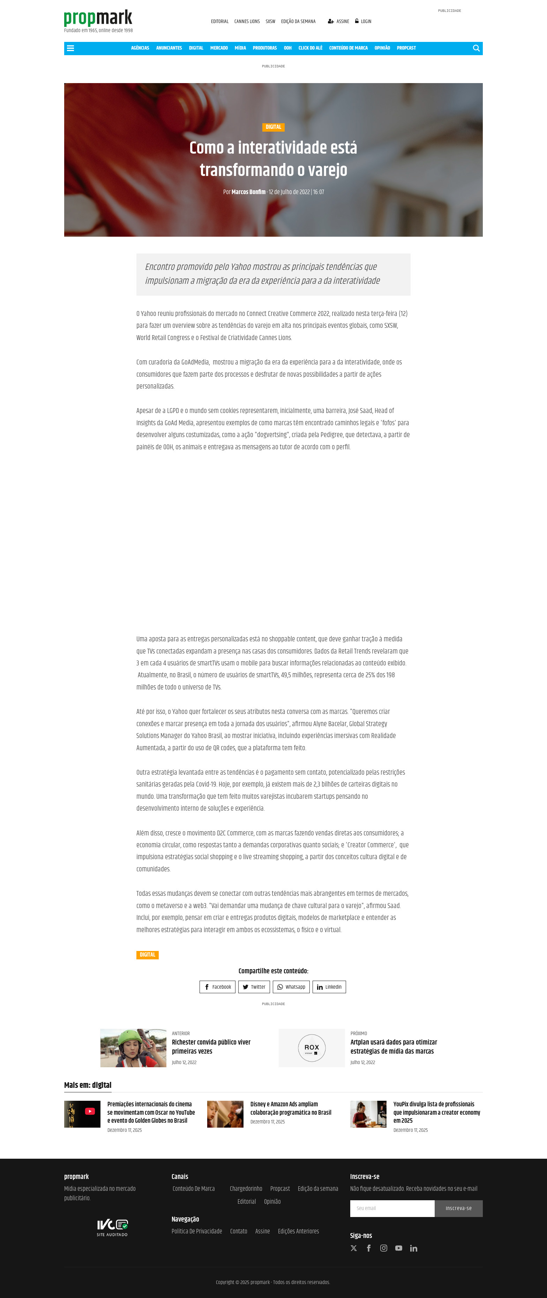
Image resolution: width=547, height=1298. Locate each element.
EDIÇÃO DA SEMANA (298, 21)
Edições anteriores (298, 1232)
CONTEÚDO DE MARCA (348, 48)
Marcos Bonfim (244, 192)
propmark (260, 1282)
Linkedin (329, 987)
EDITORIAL (219, 21)
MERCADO (219, 48)
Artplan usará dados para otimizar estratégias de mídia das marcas (394, 1047)
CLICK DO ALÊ (310, 48)
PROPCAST (406, 48)
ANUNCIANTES (169, 48)
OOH (288, 48)
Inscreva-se (459, 1208)
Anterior (181, 1033)
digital (273, 127)
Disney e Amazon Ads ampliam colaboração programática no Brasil (290, 1109)
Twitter (254, 987)
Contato (238, 1232)
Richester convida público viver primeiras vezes (211, 1047)
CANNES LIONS (247, 21)
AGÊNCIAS (140, 48)
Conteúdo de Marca (194, 1189)
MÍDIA (240, 48)
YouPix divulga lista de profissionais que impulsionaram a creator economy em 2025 (437, 1113)
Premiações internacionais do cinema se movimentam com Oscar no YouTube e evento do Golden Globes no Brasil (151, 1113)
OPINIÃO (382, 48)
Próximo (359, 1033)
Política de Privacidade (197, 1232)
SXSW (271, 21)
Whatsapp (291, 987)
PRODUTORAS (265, 48)
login (363, 21)
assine (339, 21)
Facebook (217, 987)
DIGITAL (196, 48)
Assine (262, 1232)
